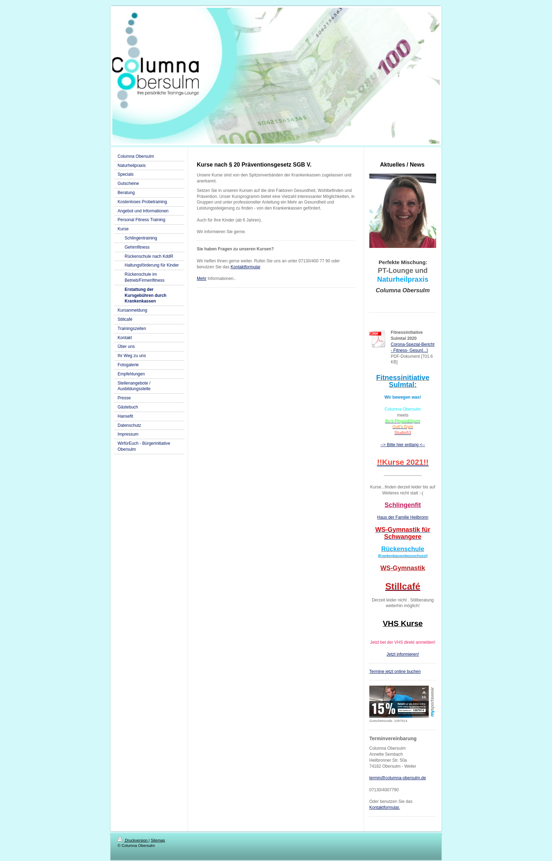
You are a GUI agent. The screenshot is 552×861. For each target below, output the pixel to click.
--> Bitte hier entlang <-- (403, 444)
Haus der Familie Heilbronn (402, 517)
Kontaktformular (245, 266)
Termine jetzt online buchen (395, 671)
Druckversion (133, 840)
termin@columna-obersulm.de (397, 777)
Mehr (201, 278)
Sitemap (158, 840)
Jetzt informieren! (403, 654)
